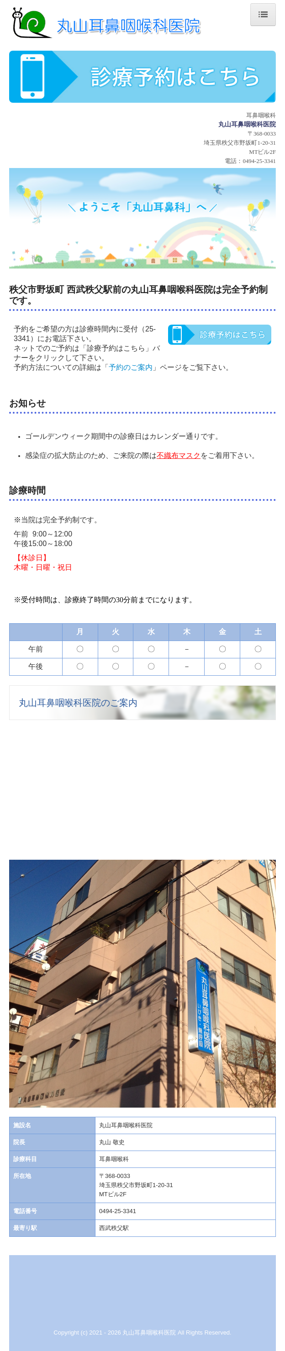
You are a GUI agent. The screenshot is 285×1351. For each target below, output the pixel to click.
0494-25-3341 (259, 161)
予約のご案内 (131, 367)
